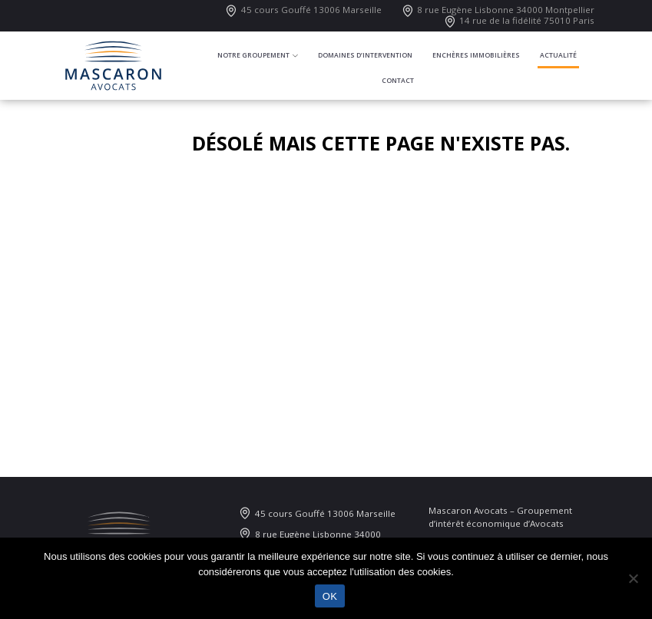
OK (330, 596)
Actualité (558, 55)
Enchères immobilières (476, 55)
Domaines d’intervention (365, 55)
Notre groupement (253, 55)
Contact (398, 80)
